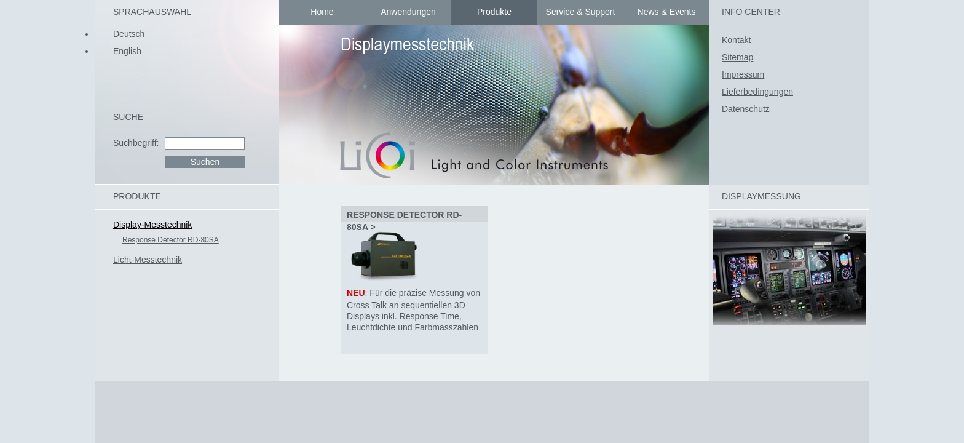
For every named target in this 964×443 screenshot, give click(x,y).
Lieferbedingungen (757, 92)
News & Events (667, 12)
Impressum (743, 74)
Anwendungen (408, 12)
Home (321, 12)
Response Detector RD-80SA (170, 240)
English (127, 51)
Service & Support (580, 12)
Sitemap (737, 57)
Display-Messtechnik (152, 224)
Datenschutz (746, 109)
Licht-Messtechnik (147, 260)
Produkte (494, 12)
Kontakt (736, 40)
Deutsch (128, 34)
